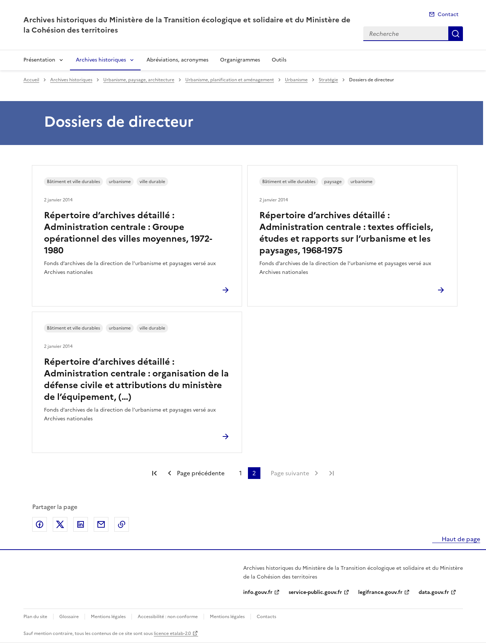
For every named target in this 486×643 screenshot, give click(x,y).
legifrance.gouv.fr (380, 592)
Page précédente (201, 473)
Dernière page (331, 473)
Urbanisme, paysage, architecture (138, 80)
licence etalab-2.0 (172, 633)
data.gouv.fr (434, 592)
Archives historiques (101, 60)
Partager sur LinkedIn (80, 524)
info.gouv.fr (257, 592)
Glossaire (69, 616)
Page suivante (290, 473)
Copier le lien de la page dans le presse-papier (121, 524)
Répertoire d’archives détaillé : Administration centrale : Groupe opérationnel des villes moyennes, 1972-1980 (128, 233)
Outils (279, 60)
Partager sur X (60, 524)
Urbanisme (296, 80)
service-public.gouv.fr (315, 592)
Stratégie (328, 80)
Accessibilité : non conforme (168, 616)
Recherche (455, 33)
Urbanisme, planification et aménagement (229, 80)
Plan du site (35, 616)
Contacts (266, 616)
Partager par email (101, 524)
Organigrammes (240, 60)
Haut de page (460, 539)
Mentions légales (108, 616)
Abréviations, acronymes (177, 60)
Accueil (31, 80)
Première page (154, 473)
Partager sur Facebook (39, 524)
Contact (448, 14)
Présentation (39, 60)
